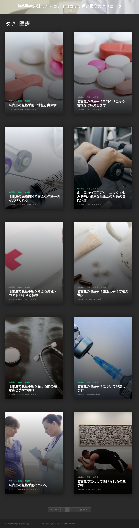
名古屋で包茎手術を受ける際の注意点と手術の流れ (33, 388)
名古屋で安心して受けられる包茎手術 (101, 483)
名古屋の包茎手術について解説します (101, 388)
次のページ (84, 509)
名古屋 (27, 101)
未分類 (103, 287)
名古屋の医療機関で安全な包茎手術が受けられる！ (34, 198)
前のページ (54, 509)
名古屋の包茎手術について (28, 485)
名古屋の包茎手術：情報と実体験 (32, 105)
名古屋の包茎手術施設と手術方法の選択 (102, 293)
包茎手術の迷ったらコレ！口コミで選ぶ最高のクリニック (69, 6)
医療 (20, 101)
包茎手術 (12, 101)
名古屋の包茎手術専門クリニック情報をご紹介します (101, 103)
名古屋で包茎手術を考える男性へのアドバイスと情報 (33, 293)
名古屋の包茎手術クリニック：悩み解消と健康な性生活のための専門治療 (101, 196)
